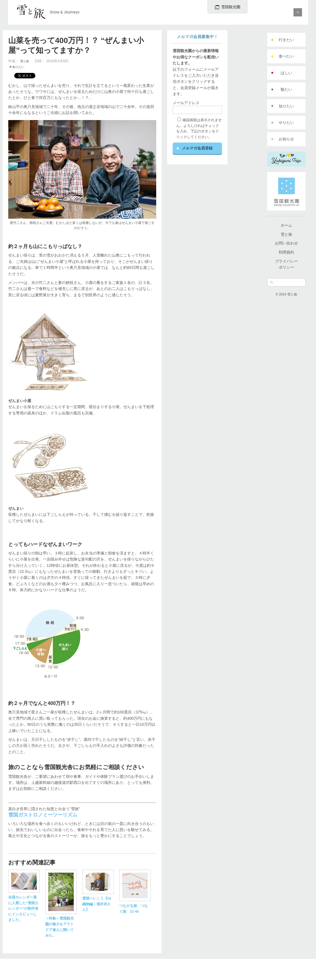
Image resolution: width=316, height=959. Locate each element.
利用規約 (286, 252)
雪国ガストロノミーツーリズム (42, 815)
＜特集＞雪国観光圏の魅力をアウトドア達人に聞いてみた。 (61, 924)
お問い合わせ (286, 243)
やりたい (286, 122)
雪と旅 (286, 234)
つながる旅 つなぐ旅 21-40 (135, 905)
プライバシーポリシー (286, 264)
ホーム (286, 225)
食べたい (286, 56)
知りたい (286, 106)
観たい (286, 89)
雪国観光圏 (227, 7)
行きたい (286, 40)
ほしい (286, 73)
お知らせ (286, 139)
